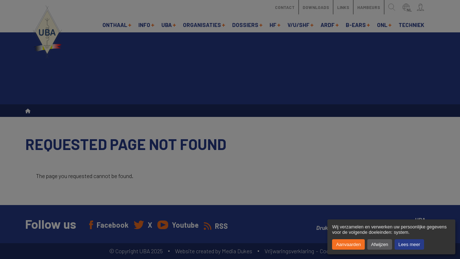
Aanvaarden (348, 244)
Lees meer (409, 244)
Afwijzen (379, 244)
